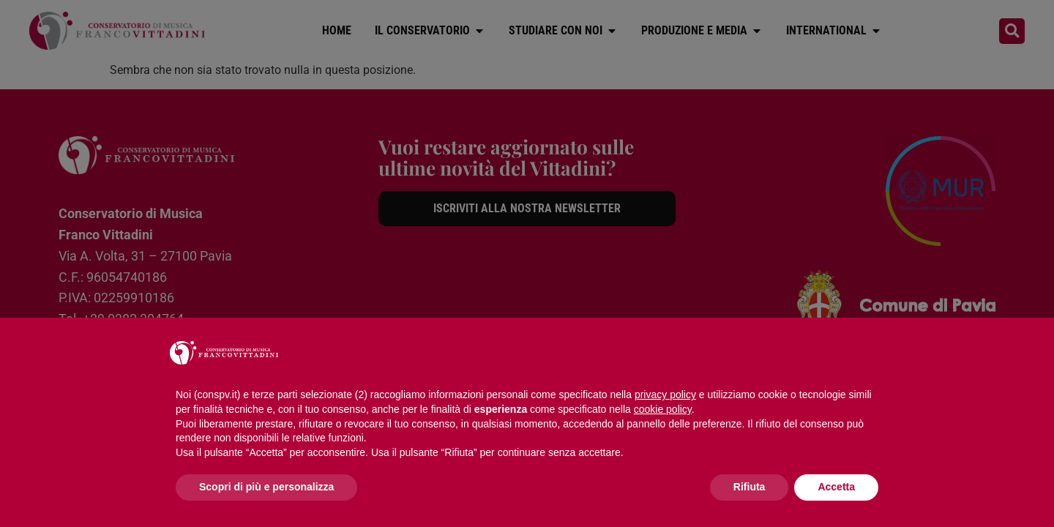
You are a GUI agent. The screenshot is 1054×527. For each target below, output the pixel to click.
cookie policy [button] (663, 409)
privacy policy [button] (665, 394)
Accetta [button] (836, 487)
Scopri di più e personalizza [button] (266, 487)
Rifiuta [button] (749, 487)
